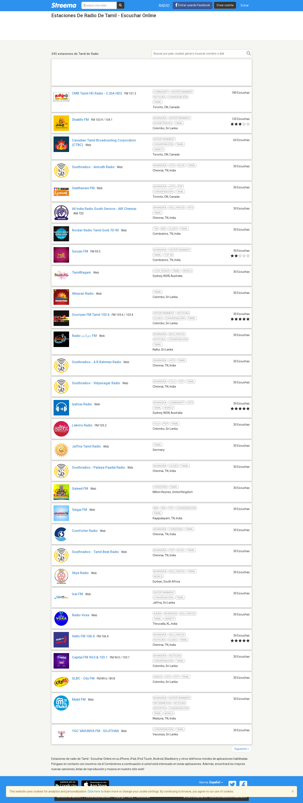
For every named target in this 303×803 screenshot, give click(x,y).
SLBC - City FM (83, 678)
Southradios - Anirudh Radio (93, 167)
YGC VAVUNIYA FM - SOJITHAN (95, 731)
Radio (164, 5)
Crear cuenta (225, 5)
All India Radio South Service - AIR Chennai (104, 209)
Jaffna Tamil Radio (86, 446)
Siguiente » (241, 748)
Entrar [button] (245, 5)
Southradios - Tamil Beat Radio (95, 552)
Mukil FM (79, 699)
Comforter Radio (85, 531)
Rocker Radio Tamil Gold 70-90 (95, 230)
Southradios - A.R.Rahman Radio (96, 362)
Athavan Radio (83, 294)
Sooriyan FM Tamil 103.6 (90, 315)
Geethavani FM (83, 188)
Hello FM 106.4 (83, 636)
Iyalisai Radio (82, 404)
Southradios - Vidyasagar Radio (96, 383)
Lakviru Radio (82, 425)
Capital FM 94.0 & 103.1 (90, 657)
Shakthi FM (80, 120)
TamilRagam (81, 272)
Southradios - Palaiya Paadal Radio (98, 467)
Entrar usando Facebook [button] (192, 5)
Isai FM (77, 594)
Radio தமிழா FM (84, 336)
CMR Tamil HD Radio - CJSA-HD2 (97, 93)
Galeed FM (80, 489)
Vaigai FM (79, 510)
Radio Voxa (80, 615)
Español (216, 782)
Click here (94, 791)
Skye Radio (80, 573)
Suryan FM (80, 251)
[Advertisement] (152, 85)
